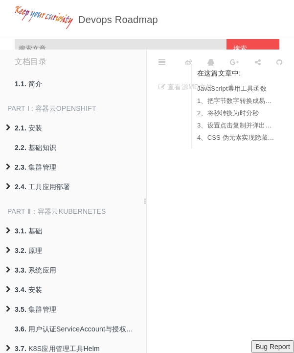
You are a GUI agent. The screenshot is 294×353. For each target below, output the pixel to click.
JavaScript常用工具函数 (232, 88)
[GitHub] (279, 62)
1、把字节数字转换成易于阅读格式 (235, 100)
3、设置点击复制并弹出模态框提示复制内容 (235, 125)
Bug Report (272, 347)
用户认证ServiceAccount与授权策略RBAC (80, 329)
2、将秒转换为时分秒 (228, 113)
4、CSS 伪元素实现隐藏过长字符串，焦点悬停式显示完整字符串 (235, 137)
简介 (29, 84)
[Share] (258, 62)
